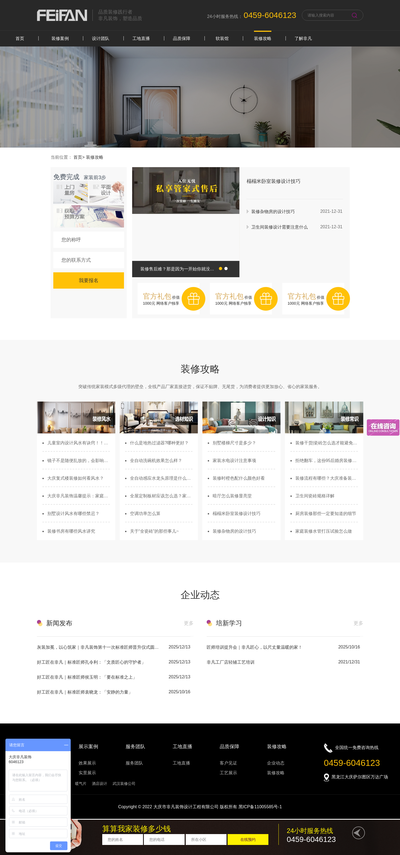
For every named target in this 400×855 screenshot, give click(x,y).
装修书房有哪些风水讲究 (71, 531)
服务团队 (134, 763)
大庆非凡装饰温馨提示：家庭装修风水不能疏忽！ (78, 496)
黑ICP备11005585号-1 (260, 806)
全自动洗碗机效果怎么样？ (156, 460)
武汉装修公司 (124, 783)
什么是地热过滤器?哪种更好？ (159, 443)
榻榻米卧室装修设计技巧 (237, 513)
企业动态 (275, 763)
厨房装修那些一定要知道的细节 (325, 513)
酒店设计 (99, 783)
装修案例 (60, 38)
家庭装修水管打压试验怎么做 (323, 531)
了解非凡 (303, 38)
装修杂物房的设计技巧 (234, 531)
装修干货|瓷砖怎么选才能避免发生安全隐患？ (326, 443)
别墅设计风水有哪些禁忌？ (73, 513)
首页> (79, 157)
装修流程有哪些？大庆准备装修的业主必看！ (326, 478)
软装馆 (222, 38)
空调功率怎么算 (145, 513)
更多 (189, 623)
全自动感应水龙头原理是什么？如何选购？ (161, 478)
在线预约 (248, 839)
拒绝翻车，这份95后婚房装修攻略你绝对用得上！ (326, 460)
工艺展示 (228, 772)
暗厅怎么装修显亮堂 (232, 496)
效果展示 (87, 763)
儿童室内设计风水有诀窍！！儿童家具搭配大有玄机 (78, 443)
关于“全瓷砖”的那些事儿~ (154, 531)
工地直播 (141, 38)
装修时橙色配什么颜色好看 (239, 478)
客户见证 (228, 763)
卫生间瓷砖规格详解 (314, 496)
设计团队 (100, 38)
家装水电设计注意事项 (234, 460)
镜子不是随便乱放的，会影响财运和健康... (78, 460)
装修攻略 (262, 38)
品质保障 (181, 38)
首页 (19, 38)
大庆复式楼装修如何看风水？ (75, 478)
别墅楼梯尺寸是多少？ (234, 443)
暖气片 (80, 783)
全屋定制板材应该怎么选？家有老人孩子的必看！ (161, 496)
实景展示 (87, 772)
